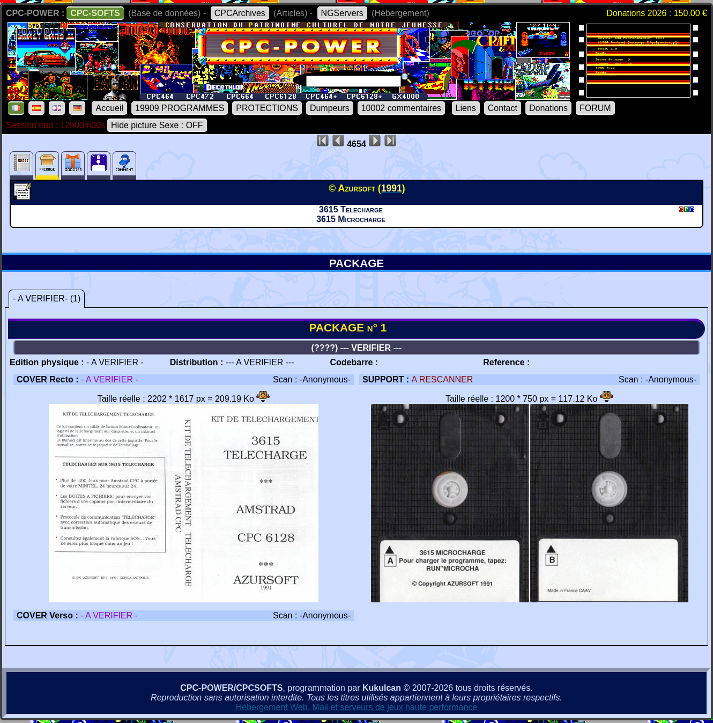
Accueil (109, 108)
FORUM (595, 108)
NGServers (342, 13)
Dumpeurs (330, 108)
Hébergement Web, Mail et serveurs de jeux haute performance (357, 707)
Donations (548, 108)
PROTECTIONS (267, 108)
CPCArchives (239, 13)
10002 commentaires (401, 108)
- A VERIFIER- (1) (46, 298)
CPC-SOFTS (95, 13)
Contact (502, 108)
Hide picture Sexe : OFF (157, 125)
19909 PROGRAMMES (179, 108)
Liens (466, 108)
